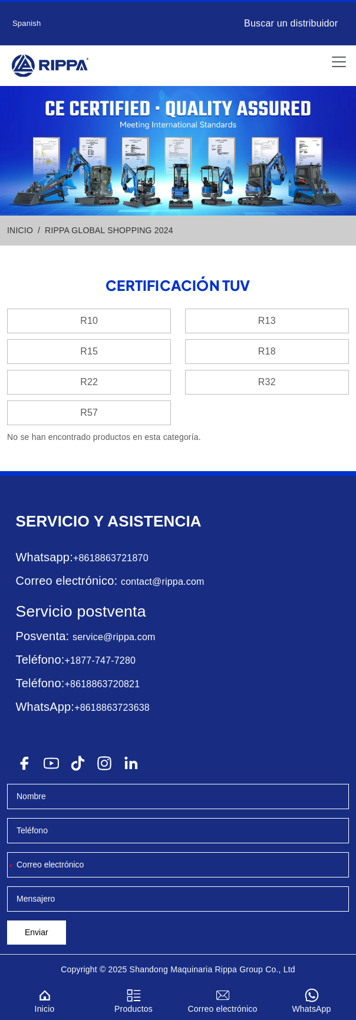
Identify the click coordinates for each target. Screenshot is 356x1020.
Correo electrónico (222, 999)
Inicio (44, 999)
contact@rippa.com (162, 582)
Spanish (26, 23)
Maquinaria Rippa (203, 969)
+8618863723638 (112, 708)
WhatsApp (311, 999)
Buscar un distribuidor (291, 23)
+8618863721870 (111, 558)
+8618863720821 (102, 684)
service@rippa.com (114, 637)
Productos (133, 999)
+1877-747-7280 (100, 660)
